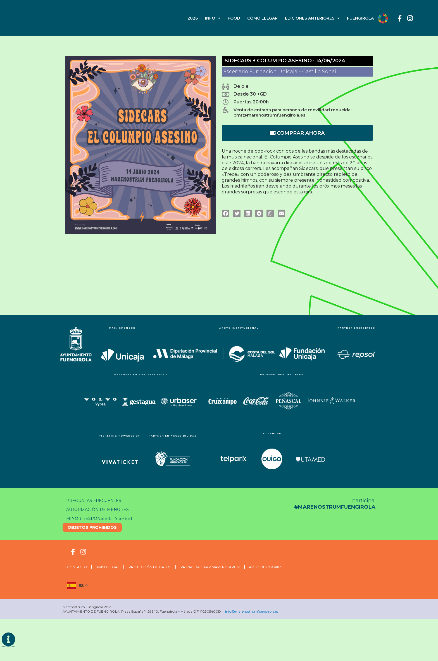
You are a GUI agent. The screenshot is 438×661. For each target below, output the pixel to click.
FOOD (234, 18)
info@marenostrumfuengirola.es (251, 611)
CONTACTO (78, 567)
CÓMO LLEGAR (262, 18)
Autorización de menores (99, 509)
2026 (192, 18)
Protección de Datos (156, 567)
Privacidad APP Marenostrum (218, 567)
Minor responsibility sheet (101, 518)
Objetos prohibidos (92, 527)
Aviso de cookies (276, 567)
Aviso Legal (111, 567)
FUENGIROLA (360, 18)
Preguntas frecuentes (95, 500)
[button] (225, 214)
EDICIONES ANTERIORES (312, 18)
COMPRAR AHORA (297, 134)
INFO (212, 18)
